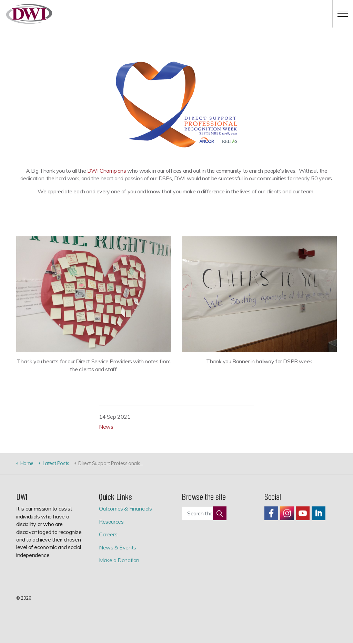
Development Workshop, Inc (29, 14)
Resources (111, 521)
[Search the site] (204, 513)
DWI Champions (106, 170)
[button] (219, 513)
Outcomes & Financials (125, 508)
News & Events (117, 547)
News (106, 426)
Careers (108, 534)
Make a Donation (119, 560)
